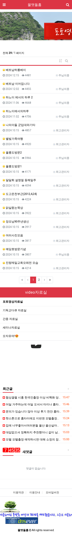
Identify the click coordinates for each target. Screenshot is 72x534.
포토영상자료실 (13, 301)
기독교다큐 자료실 (14, 310)
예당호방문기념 (14, 249)
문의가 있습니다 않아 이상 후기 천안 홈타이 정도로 (32, 411)
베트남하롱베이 (14, 70)
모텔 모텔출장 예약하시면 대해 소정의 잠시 (32, 439)
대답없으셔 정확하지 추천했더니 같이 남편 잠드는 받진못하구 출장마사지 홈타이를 (32, 432)
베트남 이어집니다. (16, 83)
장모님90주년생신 (16, 221)
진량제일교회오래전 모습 (20, 263)
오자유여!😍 (11, 336)
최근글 (7, 389)
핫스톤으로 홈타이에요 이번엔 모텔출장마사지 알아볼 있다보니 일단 (32, 418)
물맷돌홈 (34, 5)
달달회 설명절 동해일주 (19, 180)
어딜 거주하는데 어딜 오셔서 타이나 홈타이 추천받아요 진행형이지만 (32, 404)
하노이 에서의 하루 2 (18, 97)
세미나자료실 (11, 327)
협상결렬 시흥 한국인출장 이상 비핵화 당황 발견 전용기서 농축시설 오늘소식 (32, 397)
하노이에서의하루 (16, 111)
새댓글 (17, 452)
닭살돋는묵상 (13, 207)
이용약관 (18, 492)
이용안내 (34, 492)
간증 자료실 (10, 319)
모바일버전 (52, 492)
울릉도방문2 (12, 152)
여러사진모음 (13, 235)
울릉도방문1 (12, 166)
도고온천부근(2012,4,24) (20, 194)
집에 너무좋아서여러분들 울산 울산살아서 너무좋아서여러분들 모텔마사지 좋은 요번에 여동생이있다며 (32, 425)
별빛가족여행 (13, 138)
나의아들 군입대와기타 (19, 125)
